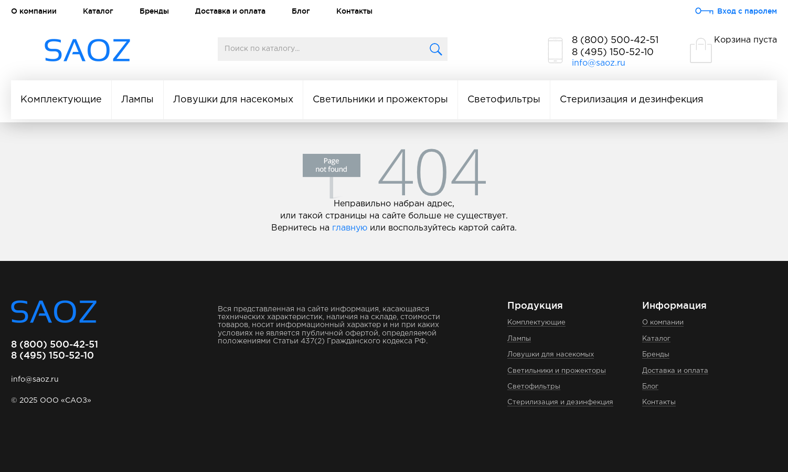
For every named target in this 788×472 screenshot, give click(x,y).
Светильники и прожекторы (380, 100)
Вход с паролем (747, 11)
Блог (301, 11)
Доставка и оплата (230, 11)
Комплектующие (61, 100)
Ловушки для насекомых (233, 100)
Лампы (137, 100)
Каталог (98, 11)
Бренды (154, 11)
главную (349, 228)
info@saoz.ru (598, 63)
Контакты (354, 11)
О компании (34, 11)
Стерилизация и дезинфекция (632, 100)
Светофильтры (503, 100)
